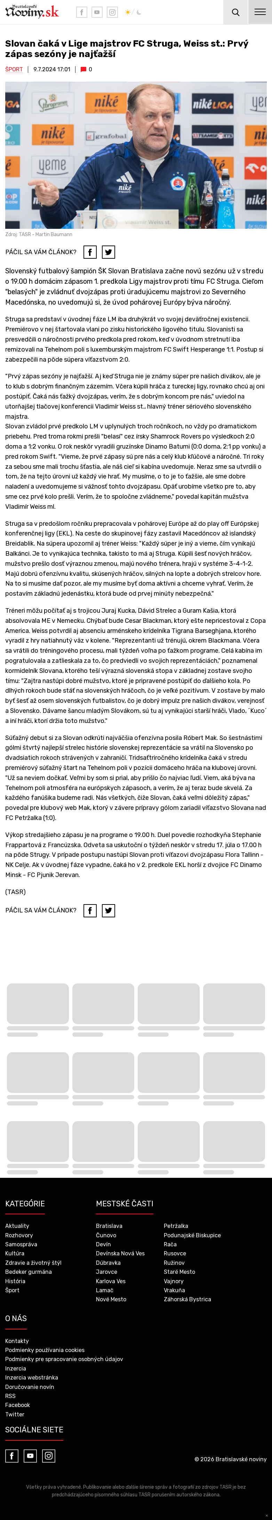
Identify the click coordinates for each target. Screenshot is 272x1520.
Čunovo (106, 1235)
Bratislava (109, 1226)
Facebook (17, 1405)
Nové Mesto (111, 1299)
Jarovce (106, 1272)
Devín (103, 1244)
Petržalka (176, 1226)
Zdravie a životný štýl (33, 1263)
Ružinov (174, 1263)
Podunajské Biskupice (192, 1235)
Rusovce (175, 1253)
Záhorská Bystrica (187, 1299)
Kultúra (14, 1253)
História (15, 1281)
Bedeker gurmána (28, 1272)
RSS (10, 1396)
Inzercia (15, 1368)
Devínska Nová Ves (120, 1253)
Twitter (14, 1414)
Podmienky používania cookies (45, 1350)
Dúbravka (108, 1263)
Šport (14, 69)
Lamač (104, 1290)
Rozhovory (19, 1235)
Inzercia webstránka (31, 1377)
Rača (170, 1244)
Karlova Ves (111, 1281)
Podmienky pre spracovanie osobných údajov (64, 1359)
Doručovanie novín (29, 1387)
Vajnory (174, 1281)
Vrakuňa (174, 1290)
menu (260, 12)
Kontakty (17, 1341)
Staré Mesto (179, 1272)
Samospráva (21, 1244)
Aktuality (17, 1226)
